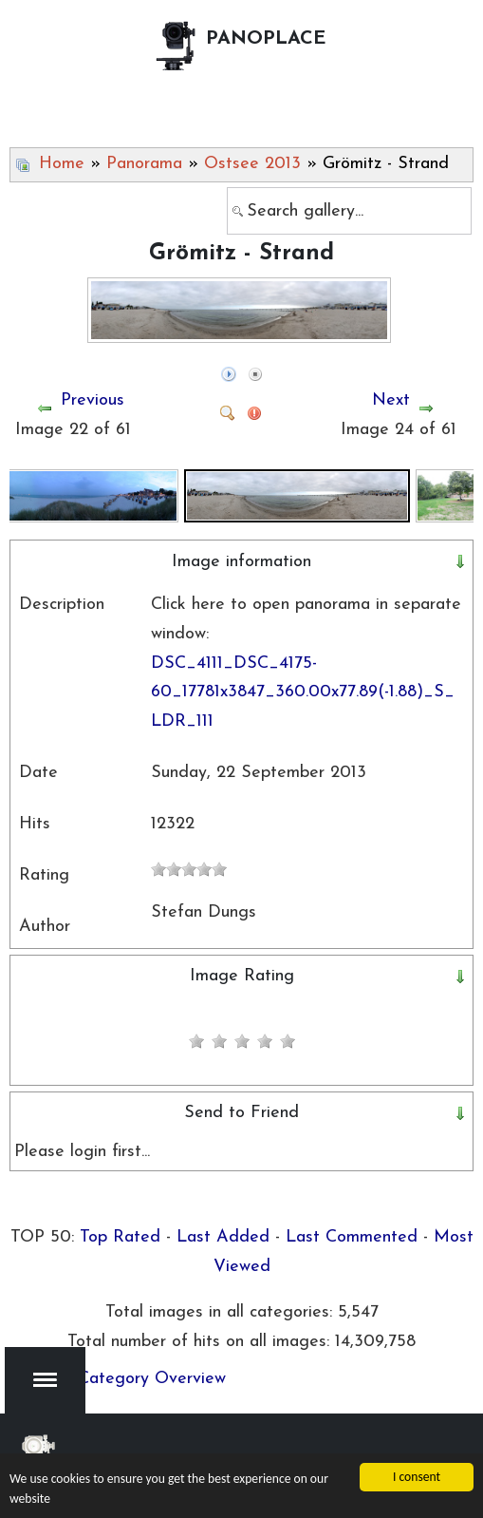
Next (391, 400)
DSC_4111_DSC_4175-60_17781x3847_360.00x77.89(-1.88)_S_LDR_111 (303, 693)
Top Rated (120, 1237)
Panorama (144, 164)
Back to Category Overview (120, 1379)
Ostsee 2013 (252, 164)
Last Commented (352, 1237)
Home (61, 164)
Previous (92, 400)
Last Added (222, 1237)
